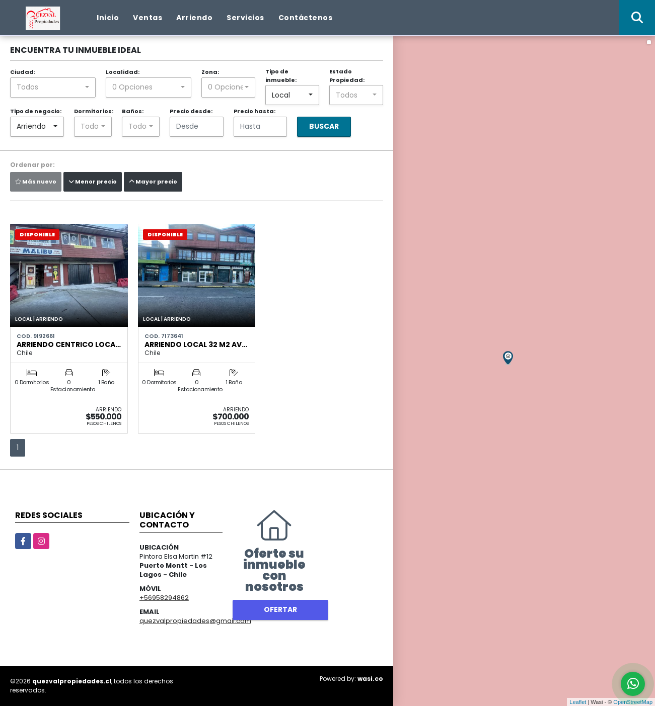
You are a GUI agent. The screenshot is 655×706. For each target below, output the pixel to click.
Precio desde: (191, 111)
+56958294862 (164, 597)
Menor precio (92, 182)
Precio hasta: (254, 111)
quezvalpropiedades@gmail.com (195, 621)
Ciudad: (22, 72)
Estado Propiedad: (347, 75)
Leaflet (577, 702)
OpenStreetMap (632, 702)
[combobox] (53, 87)
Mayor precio (153, 182)
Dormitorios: (93, 111)
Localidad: (122, 72)
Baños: (132, 111)
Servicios (245, 18)
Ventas (147, 18)
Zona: (210, 72)
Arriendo (194, 18)
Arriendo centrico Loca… (69, 344)
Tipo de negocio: (35, 111)
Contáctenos (305, 18)
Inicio (108, 18)
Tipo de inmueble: (281, 75)
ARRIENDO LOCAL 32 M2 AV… (195, 344)
